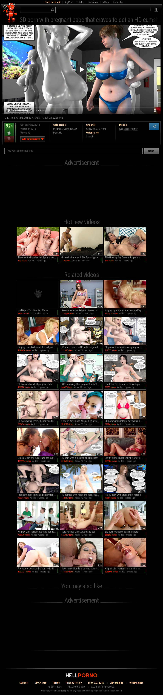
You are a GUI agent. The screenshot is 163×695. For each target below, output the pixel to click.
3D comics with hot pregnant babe (35, 384)
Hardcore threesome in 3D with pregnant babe (125, 384)
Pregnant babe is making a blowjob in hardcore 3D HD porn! (38, 494)
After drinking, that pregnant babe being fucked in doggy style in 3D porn (82, 384)
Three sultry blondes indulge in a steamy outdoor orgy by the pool (38, 257)
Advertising (116, 682)
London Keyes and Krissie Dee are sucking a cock (82, 421)
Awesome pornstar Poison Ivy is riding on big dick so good (38, 568)
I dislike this (9, 139)
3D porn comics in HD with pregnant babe (82, 347)
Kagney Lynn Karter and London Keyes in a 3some (125, 310)
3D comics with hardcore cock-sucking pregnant (82, 494)
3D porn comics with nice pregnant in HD (125, 347)
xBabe (80, 2)
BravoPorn (93, 2)
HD (60, 132)
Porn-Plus (118, 2)
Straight (90, 136)
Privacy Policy (74, 682)
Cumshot (68, 128)
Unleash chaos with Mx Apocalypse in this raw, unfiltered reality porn (82, 257)
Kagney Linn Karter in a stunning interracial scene (125, 568)
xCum (106, 2)
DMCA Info (40, 682)
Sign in (156, 10)
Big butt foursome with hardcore (121, 531)
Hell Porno (10, 13)
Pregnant (57, 128)
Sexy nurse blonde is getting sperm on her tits (82, 568)
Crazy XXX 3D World (96, 128)
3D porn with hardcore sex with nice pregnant (125, 421)
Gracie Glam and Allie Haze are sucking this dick (38, 457)
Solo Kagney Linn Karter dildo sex (78, 531)
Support (23, 682)
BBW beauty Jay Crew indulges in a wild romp (125, 257)
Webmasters (136, 682)
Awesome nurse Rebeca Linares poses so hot (82, 310)
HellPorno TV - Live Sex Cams (33, 310)
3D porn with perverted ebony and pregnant (38, 421)
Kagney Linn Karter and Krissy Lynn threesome (38, 347)
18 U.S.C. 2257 (96, 682)
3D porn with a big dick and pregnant (79, 457)
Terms (56, 682)
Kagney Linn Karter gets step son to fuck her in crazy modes (38, 531)
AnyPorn (68, 2)
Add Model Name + (128, 128)
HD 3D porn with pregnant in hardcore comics (125, 494)
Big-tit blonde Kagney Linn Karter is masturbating (125, 457)
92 (9, 128)
